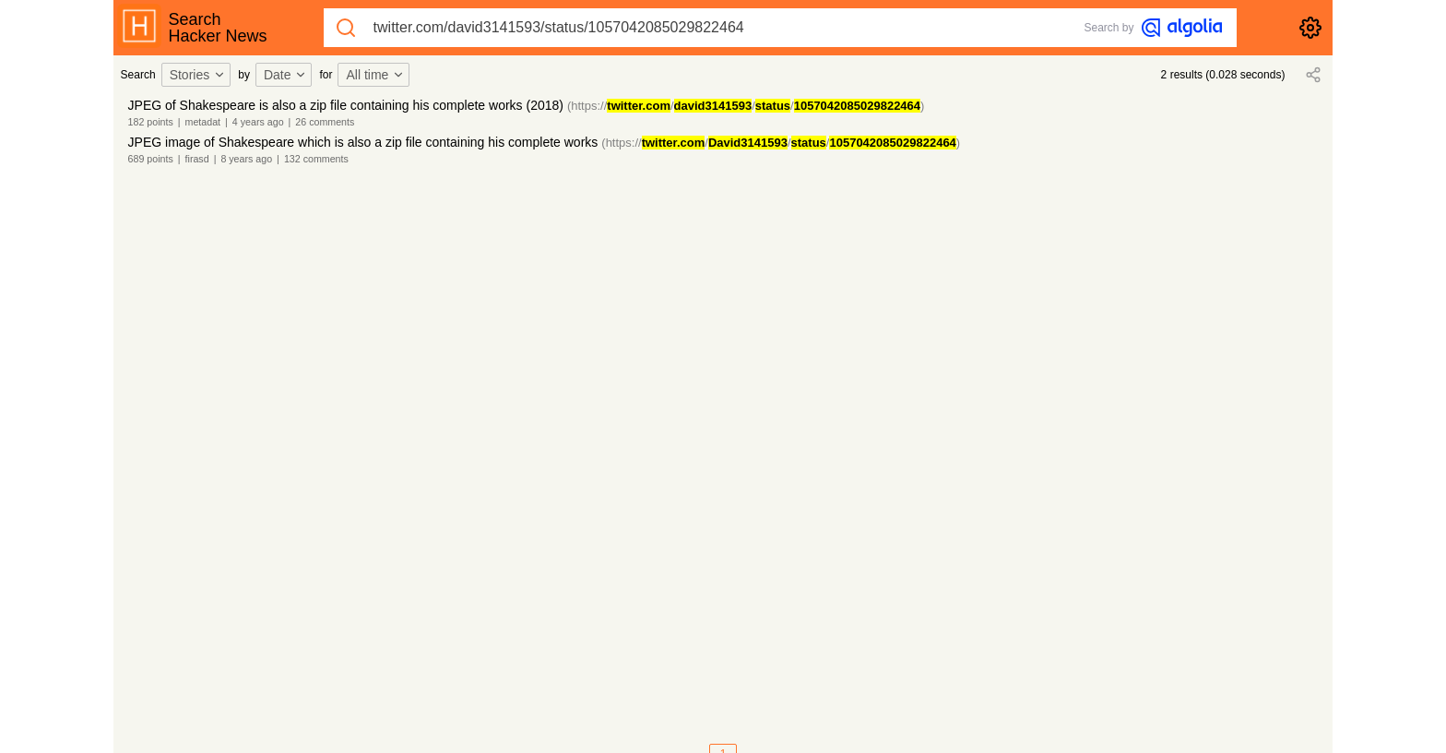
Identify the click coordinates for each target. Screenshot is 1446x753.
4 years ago (258, 121)
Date (286, 75)
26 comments (324, 121)
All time (375, 75)
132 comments (316, 158)
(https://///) (745, 106)
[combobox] (199, 75)
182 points (150, 121)
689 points (150, 158)
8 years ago (246, 158)
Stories (198, 75)
